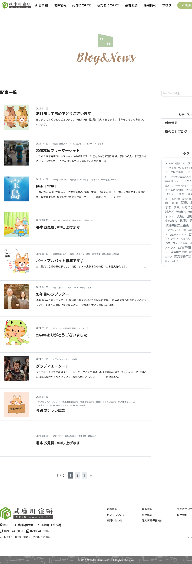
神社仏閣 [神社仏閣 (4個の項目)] (187, 230)
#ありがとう (90, 328)
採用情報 (150, 5)
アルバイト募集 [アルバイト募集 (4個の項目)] (172, 163)
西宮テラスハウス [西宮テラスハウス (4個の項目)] (178, 234)
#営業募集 (58, 254)
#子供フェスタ (86, 143)
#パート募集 (72, 254)
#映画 (128, 179)
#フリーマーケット (106, 143)
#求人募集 (119, 254)
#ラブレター (78, 287)
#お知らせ (68, 220)
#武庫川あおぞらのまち (123, 402)
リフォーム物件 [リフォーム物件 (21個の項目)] (174, 194)
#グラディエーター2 (64, 359)
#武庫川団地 (69, 405)
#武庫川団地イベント (64, 143)
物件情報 (60, 5)
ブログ (166, 5)
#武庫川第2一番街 (113, 405)
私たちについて (108, 5)
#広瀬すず (92, 179)
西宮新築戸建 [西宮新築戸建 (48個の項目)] (182, 256)
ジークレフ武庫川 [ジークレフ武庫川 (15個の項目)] (175, 172)
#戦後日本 (104, 179)
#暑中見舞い (83, 220)
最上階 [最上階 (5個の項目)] (175, 203)
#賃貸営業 (106, 254)
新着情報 (41, 5)
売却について (81, 5)
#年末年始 (58, 328)
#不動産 (131, 254)
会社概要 (131, 5)
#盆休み (57, 220)
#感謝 (90, 287)
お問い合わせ (114, 520)
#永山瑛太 (66, 179)
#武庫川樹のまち (99, 402)
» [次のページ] (91, 475)
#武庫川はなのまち (78, 402)
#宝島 (56, 179)
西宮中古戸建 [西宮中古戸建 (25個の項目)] (179, 252)
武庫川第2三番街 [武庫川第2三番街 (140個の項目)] (177, 225)
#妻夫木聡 (79, 179)
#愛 (55, 287)
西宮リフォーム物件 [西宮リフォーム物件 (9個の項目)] (176, 243)
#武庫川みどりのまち (89, 405)
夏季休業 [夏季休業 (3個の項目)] (176, 199)
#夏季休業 (96, 220)
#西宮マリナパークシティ (52, 402)
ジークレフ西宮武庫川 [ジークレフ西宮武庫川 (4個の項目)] (180, 177)
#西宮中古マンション (49, 405)
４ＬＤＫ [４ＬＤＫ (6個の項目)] (176, 261)
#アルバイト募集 (90, 254)
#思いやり (63, 287)
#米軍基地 (117, 179)
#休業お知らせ (74, 328)
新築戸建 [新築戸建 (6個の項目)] (186, 199)
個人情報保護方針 (152, 520)
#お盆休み (101, 436)
